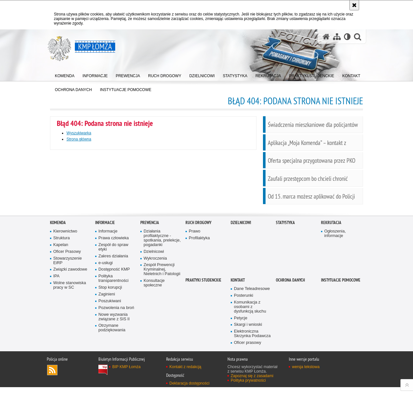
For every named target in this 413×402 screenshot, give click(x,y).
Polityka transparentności (113, 352)
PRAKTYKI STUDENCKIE (203, 353)
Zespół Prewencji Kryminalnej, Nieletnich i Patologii (162, 343)
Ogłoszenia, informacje (335, 307)
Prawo (194, 305)
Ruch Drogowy (198, 296)
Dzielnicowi (154, 325)
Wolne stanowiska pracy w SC (69, 359)
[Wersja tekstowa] (347, 37)
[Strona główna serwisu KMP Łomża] (326, 37)
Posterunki (243, 369)
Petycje (240, 391)
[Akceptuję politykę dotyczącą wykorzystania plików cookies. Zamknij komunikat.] (354, 5)
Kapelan (60, 318)
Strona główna (78, 139)
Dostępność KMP (114, 343)
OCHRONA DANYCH (290, 353)
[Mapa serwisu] (337, 37)
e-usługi (105, 336)
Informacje (105, 296)
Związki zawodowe (70, 343)
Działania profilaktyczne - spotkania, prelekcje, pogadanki (162, 311)
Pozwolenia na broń (116, 381)
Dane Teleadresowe (252, 362)
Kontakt (238, 353)
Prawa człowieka (113, 311)
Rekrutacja (331, 296)
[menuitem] (65, 74)
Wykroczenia (155, 332)
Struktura (61, 311)
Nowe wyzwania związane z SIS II (114, 390)
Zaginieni (106, 368)
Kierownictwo (65, 305)
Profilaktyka (199, 311)
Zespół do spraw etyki (113, 320)
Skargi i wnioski (248, 398)
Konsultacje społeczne (154, 356)
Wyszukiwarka (78, 133)
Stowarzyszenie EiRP (67, 334)
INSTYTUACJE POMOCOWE (340, 353)
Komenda (58, 296)
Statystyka (285, 296)
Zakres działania (113, 329)
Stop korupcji (110, 361)
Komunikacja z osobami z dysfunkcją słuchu (250, 380)
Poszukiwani (109, 374)
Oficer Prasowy (67, 325)
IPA (56, 350)
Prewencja (149, 296)
